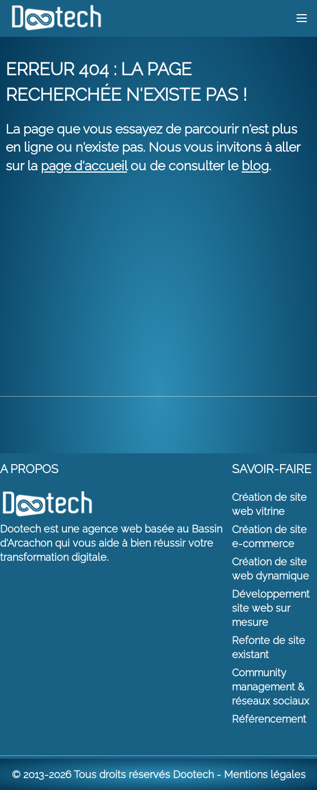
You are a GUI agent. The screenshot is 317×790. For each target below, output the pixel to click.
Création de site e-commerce (269, 536)
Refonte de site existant (268, 647)
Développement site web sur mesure (271, 608)
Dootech (193, 774)
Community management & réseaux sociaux (270, 687)
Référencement (269, 719)
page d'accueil (84, 165)
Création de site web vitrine (269, 504)
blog (255, 165)
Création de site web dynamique (270, 569)
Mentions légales (265, 774)
